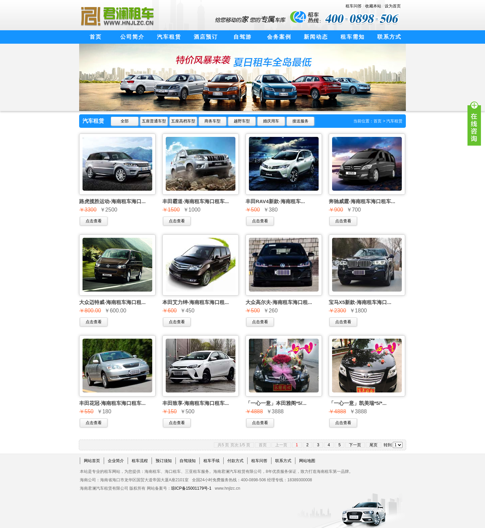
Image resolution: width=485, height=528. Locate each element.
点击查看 (94, 221)
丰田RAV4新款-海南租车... (275, 201)
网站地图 (307, 460)
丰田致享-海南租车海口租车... (195, 403)
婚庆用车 (271, 121)
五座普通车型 (154, 121)
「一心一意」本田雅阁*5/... (276, 403)
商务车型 (212, 121)
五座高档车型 (183, 121)
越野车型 (242, 121)
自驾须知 (188, 460)
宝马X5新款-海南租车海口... (360, 302)
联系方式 (283, 460)
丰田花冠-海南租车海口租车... (112, 403)
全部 (125, 121)
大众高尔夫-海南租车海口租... (279, 302)
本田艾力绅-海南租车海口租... (195, 302)
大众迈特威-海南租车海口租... (112, 302)
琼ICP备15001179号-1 (191, 488)
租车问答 (354, 6)
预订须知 (164, 460)
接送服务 (300, 121)
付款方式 (235, 460)
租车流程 (140, 460)
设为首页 (393, 6)
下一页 (355, 445)
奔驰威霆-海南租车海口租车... (362, 201)
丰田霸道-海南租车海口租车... (195, 201)
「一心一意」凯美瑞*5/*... (358, 403)
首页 (378, 121)
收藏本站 (373, 6)
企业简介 (116, 460)
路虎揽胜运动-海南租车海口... (112, 201)
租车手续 (211, 460)
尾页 (373, 445)
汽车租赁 (394, 121)
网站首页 (92, 460)
